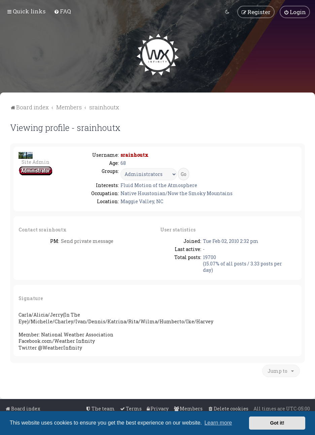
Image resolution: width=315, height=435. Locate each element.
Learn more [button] (218, 423)
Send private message (87, 241)
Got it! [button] (277, 423)
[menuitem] (62, 11)
